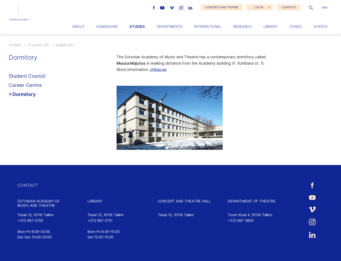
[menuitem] (326, 7)
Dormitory (24, 94)
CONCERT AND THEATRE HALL (184, 201)
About (78, 26)
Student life (38, 45)
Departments (169, 26)
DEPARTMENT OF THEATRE (252, 201)
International (207, 26)
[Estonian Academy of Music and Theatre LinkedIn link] (190, 7)
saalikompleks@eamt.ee (177, 220)
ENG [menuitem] (325, 7)
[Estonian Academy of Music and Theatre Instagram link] (181, 7)
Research (242, 26)
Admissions (107, 26)
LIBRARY (94, 201)
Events (321, 26)
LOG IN (258, 7)
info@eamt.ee (28, 226)
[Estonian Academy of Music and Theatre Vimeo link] (172, 7)
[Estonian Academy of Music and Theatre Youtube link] (162, 7)
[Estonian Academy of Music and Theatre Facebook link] (154, 7)
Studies (137, 26)
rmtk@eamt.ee (99, 226)
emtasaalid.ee (169, 226)
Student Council (27, 76)
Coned (295, 26)
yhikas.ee (158, 69)
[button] (311, 7)
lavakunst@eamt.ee (243, 226)
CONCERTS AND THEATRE (221, 7)
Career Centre (25, 85)
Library (270, 26)
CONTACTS (289, 7)
